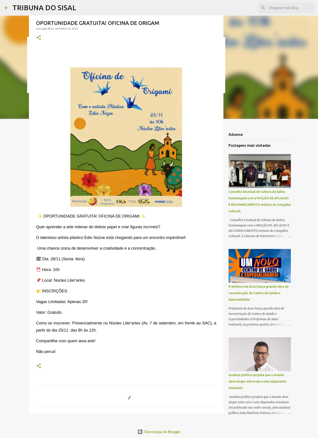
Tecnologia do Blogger (159, 432)
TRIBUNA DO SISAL (44, 8)
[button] (38, 38)
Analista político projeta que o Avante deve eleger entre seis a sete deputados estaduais (257, 381)
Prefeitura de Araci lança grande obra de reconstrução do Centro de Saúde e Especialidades (259, 293)
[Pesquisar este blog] (291, 7)
